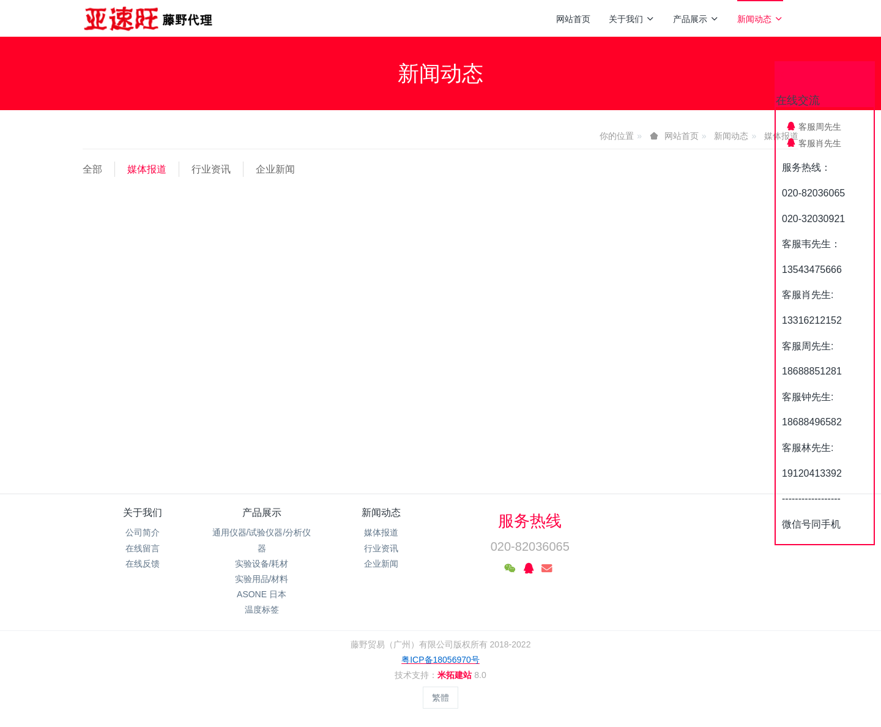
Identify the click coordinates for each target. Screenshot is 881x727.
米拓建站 (455, 675)
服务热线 (530, 521)
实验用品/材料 (262, 579)
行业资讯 (211, 169)
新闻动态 (760, 19)
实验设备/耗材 (262, 564)
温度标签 (262, 609)
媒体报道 (146, 169)
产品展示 (696, 19)
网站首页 (573, 19)
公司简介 (142, 532)
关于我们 (632, 19)
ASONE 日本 (261, 594)
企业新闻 (275, 169)
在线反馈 (142, 564)
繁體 (440, 698)
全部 (92, 169)
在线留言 (142, 548)
